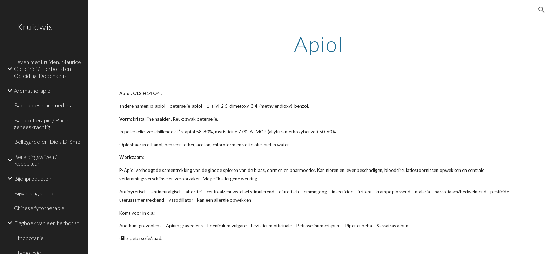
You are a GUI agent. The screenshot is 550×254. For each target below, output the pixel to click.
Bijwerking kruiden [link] (36, 193)
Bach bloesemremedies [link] (42, 105)
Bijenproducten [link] (32, 178)
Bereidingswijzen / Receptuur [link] (35, 160)
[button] (541, 9)
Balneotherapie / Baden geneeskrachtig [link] (42, 123)
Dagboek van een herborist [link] (46, 223)
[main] (319, 43)
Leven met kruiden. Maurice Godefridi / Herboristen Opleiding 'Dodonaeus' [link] (47, 69)
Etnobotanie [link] (29, 237)
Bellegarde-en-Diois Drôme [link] (47, 141)
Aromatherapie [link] (32, 90)
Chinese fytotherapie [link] (39, 208)
